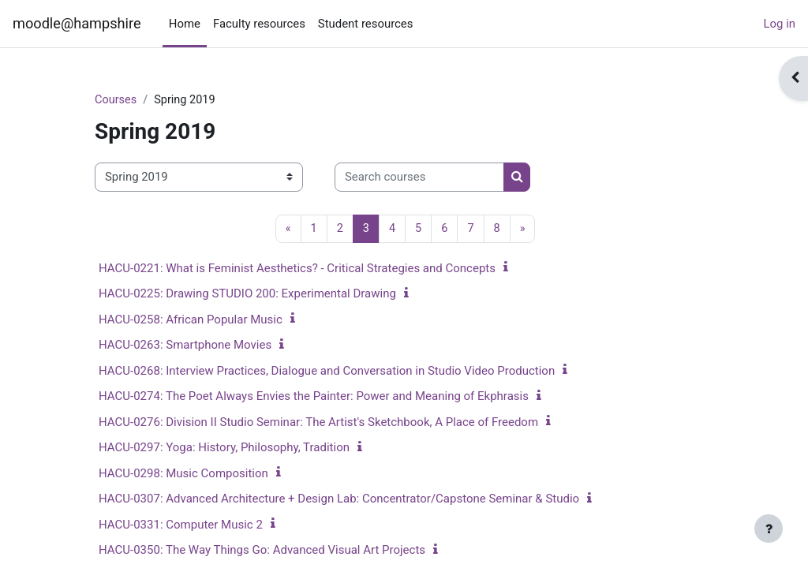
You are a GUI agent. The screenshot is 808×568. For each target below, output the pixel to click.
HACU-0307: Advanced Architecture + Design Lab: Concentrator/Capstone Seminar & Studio (339, 499)
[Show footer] (768, 528)
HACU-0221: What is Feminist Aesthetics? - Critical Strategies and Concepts (297, 269)
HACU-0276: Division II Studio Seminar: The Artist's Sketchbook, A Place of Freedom (318, 423)
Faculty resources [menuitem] (259, 24)
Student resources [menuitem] (365, 24)
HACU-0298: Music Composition (183, 474)
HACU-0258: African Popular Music (190, 320)
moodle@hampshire (77, 23)
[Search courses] (419, 177)
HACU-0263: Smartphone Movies (185, 345)
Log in (779, 24)
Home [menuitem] (184, 24)
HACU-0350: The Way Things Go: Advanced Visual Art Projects (262, 551)
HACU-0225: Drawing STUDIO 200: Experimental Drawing (247, 294)
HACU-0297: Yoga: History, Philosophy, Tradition (224, 448)
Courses (116, 100)
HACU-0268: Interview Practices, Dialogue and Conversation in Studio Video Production (327, 371)
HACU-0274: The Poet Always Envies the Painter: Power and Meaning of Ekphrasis (314, 397)
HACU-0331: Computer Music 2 (181, 525)
